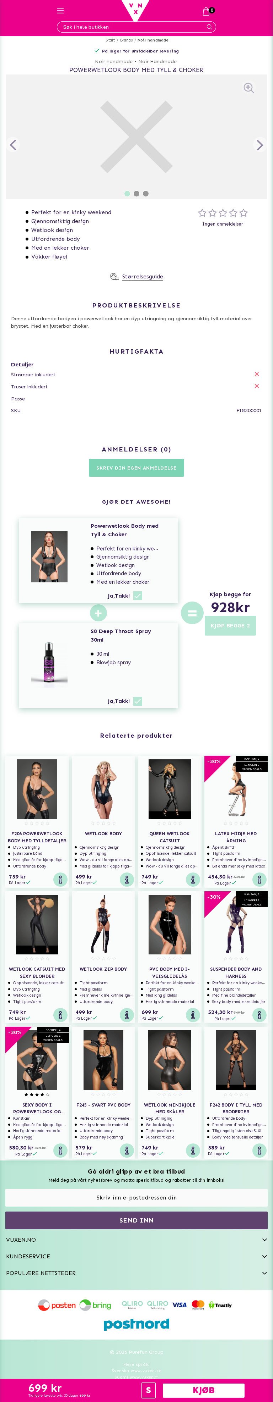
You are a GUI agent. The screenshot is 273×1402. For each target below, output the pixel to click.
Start (110, 40)
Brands (126, 40)
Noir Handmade (157, 62)
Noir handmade (153, 40)
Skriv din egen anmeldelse (136, 468)
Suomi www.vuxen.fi (136, 1377)
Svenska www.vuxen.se (136, 1370)
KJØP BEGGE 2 (230, 625)
